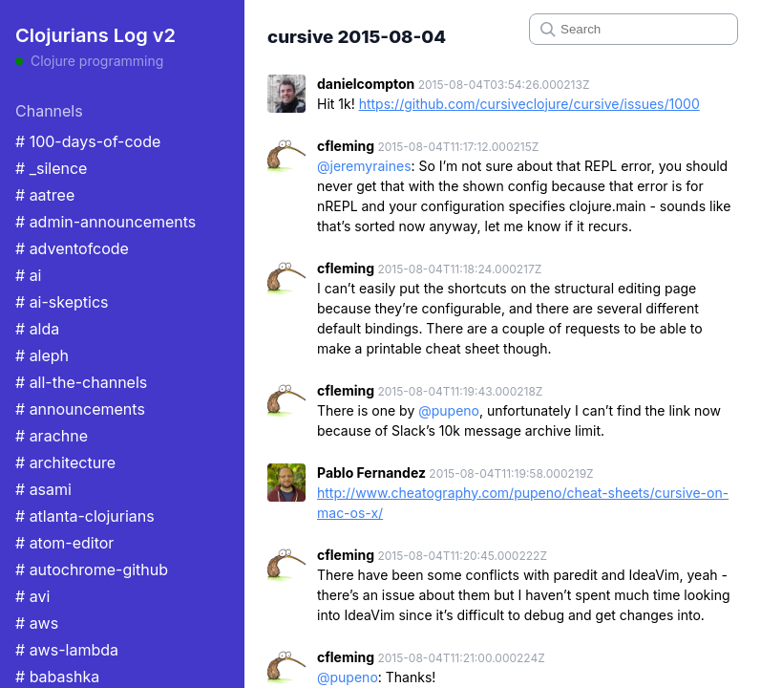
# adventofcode (72, 248)
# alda (37, 328)
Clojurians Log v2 (95, 35)
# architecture (65, 462)
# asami (43, 489)
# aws (36, 623)
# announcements (80, 409)
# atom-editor (64, 542)
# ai (28, 275)
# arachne (51, 435)
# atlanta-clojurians (85, 516)
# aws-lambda (66, 649)
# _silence (51, 168)
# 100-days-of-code (87, 141)
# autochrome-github (91, 569)
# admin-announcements (105, 221)
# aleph (42, 355)
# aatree (44, 194)
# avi (32, 596)
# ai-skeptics (62, 302)
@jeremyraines (364, 166)
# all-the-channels (81, 382)
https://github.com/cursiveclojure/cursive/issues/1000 (529, 104)
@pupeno (448, 410)
